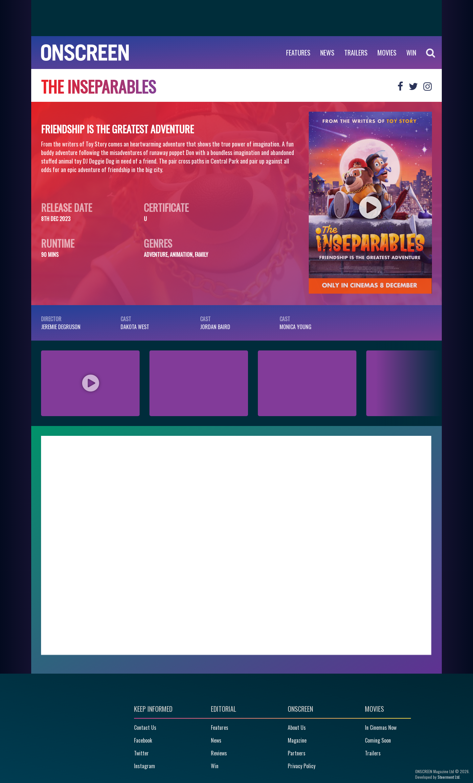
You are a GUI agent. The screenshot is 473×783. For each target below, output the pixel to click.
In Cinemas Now (380, 727)
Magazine (297, 740)
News (327, 52)
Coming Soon (378, 740)
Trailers (356, 52)
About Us (297, 727)
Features (298, 52)
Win (214, 766)
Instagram (144, 766)
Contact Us (145, 727)
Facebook (143, 740)
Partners (296, 753)
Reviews (219, 753)
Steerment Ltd (449, 777)
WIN (411, 52)
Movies (386, 52)
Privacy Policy (301, 766)
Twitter (141, 753)
